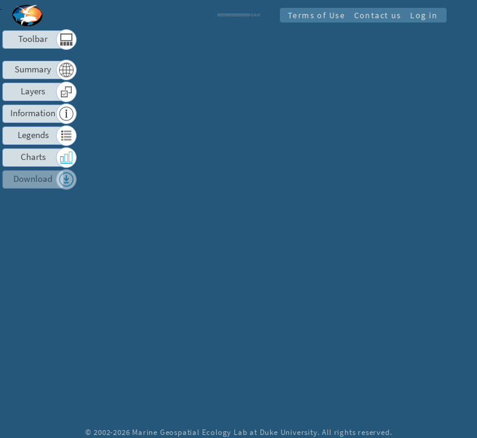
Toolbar (33, 38)
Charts (32, 156)
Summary (33, 69)
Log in (423, 15)
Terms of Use (312, 15)
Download (33, 178)
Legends (33, 135)
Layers (32, 91)
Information (33, 113)
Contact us (375, 15)
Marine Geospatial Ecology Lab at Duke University (224, 432)
